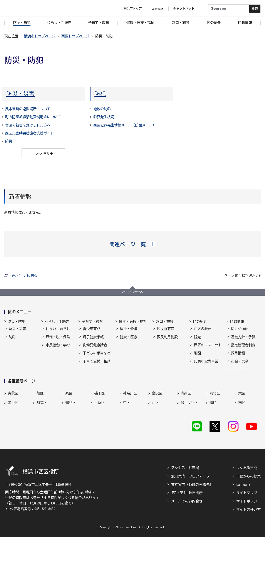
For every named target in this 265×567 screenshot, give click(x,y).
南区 (241, 432)
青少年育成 (91, 332)
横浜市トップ (133, 8)
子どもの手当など (97, 357)
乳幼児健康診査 (95, 349)
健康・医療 (128, 341)
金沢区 (157, 422)
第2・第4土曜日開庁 (187, 523)
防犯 (100, 93)
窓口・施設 (164, 321)
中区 (126, 432)
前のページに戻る (23, 275)
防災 (8, 141)
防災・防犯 (16, 321)
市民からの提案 (248, 506)
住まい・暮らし (58, 332)
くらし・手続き (57, 321)
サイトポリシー (248, 531)
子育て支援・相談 (97, 365)
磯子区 (99, 422)
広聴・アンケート (245, 389)
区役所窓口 (165, 332)
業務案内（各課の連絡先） (192, 514)
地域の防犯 (102, 109)
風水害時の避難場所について (27, 109)
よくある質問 (246, 498)
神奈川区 (130, 422)
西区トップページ (75, 36)
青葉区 (13, 422)
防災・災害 (20, 93)
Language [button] (157, 8)
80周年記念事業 (206, 365)
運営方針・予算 (243, 341)
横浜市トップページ (39, 36)
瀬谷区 (13, 432)
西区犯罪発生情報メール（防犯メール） (124, 125)
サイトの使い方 (248, 539)
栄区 (241, 422)
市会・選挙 (239, 365)
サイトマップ (246, 523)
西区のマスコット (208, 349)
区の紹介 (200, 321)
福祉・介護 (128, 332)
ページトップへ (132, 292)
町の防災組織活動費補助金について (33, 117)
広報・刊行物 (241, 381)
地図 (197, 357)
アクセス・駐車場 (185, 498)
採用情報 (238, 357)
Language (243, 514)
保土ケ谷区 (189, 432)
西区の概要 (202, 332)
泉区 (68, 422)
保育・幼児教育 (95, 373)
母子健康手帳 (93, 341)
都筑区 (42, 432)
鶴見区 (70, 432)
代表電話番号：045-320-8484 (32, 538)
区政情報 (237, 321)
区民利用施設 (167, 341)
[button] (132, 244)
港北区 (215, 422)
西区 (155, 432)
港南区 (186, 422)
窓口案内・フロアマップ (190, 506)
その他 (199, 373)
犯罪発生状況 (103, 117)
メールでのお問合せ (187, 531)
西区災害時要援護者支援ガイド (29, 133)
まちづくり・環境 (60, 357)
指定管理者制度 (243, 349)
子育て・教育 (92, 321)
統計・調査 (239, 373)
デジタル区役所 (206, 381)
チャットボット (184, 8)
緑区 (213, 432)
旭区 (40, 422)
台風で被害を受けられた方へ (27, 125)
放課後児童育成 (95, 381)
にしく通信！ (241, 332)
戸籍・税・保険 (58, 341)
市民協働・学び (58, 349)
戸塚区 (99, 432)
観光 (197, 341)
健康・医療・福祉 (133, 321)
